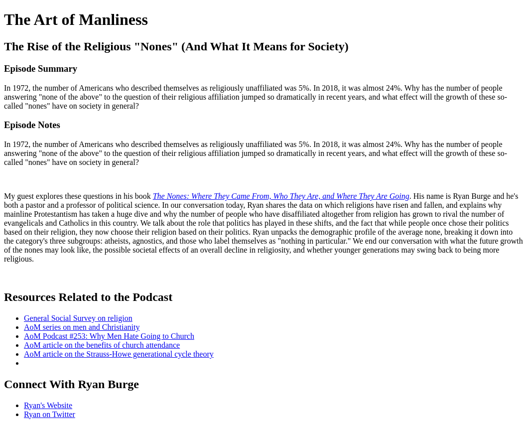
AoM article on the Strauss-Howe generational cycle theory (119, 354)
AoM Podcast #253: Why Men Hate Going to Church (109, 336)
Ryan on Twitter (49, 414)
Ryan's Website (48, 405)
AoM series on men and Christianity (81, 327)
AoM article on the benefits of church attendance (102, 345)
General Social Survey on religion (78, 318)
